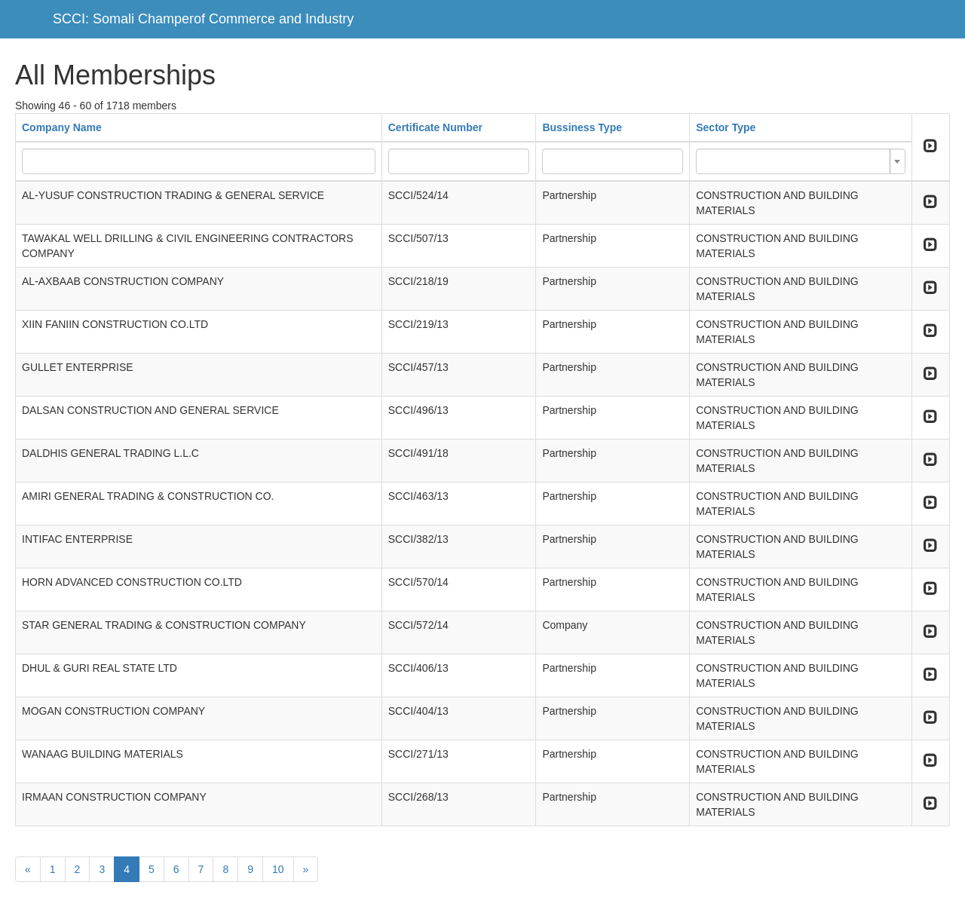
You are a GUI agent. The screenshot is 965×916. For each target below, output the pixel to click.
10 (278, 869)
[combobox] (800, 161)
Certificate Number (435, 127)
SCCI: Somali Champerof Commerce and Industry (203, 18)
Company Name (62, 127)
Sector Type (725, 127)
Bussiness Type (582, 127)
